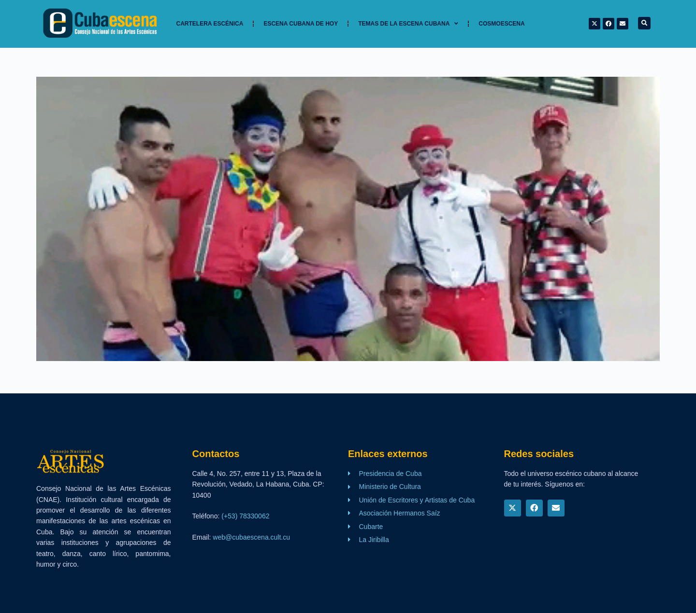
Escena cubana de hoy (300, 23)
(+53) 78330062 (245, 516)
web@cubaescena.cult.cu (251, 537)
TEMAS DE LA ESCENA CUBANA (408, 23)
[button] (644, 23)
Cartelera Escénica (210, 23)
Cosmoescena (501, 23)
